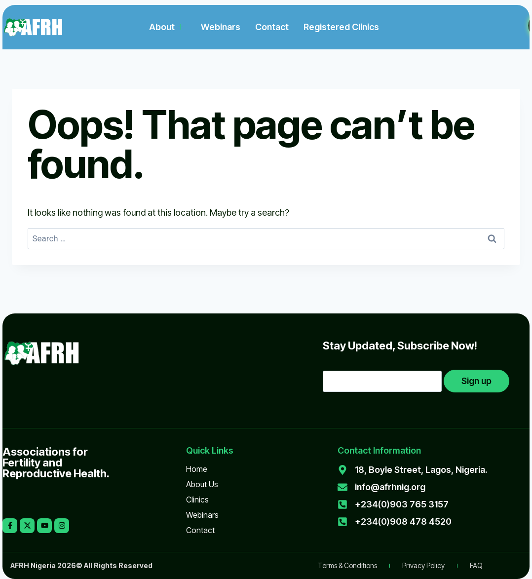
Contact (272, 27)
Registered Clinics (341, 27)
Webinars (220, 27)
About (166, 27)
